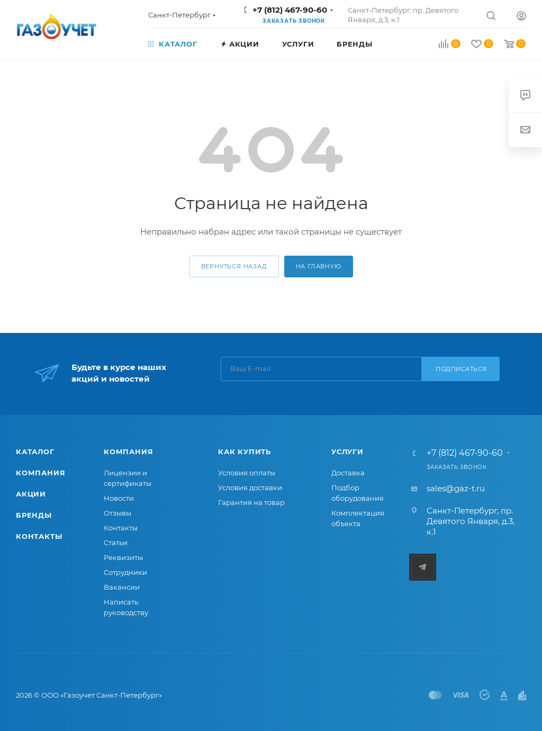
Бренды (34, 515)
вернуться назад (234, 266)
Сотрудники (125, 572)
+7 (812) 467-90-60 (289, 10)
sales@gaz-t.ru (456, 488)
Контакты (39, 536)
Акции (31, 494)
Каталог (35, 451)
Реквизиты (123, 557)
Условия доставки (250, 487)
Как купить (244, 451)
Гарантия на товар (251, 502)
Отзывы (117, 513)
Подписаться (461, 369)
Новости (119, 498)
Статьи (116, 542)
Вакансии (122, 587)
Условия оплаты (246, 472)
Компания (40, 472)
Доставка (348, 472)
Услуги (347, 451)
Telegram (422, 567)
